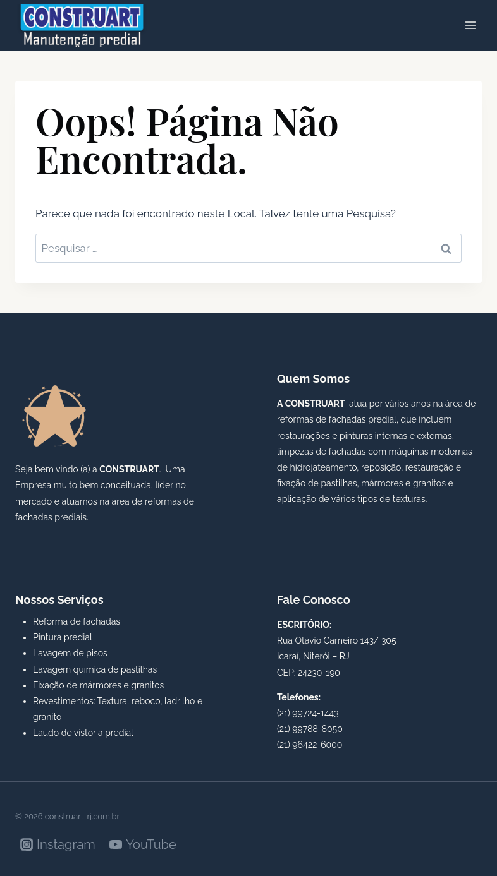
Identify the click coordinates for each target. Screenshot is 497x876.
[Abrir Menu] (470, 25)
